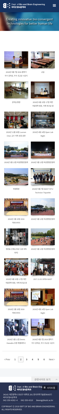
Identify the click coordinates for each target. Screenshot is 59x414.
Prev (7, 359)
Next (52, 359)
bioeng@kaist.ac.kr (44, 400)
